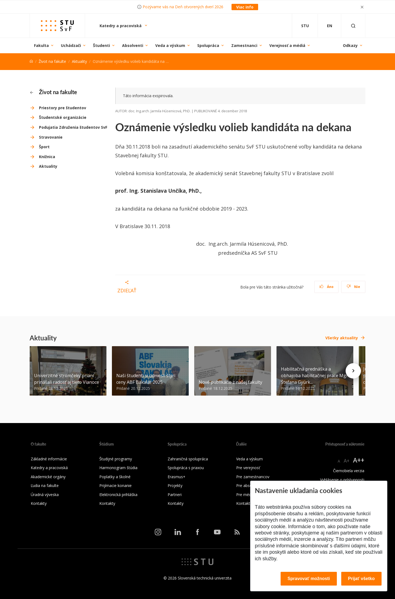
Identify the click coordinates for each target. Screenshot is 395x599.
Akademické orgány (48, 476)
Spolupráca (208, 45)
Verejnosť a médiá (287, 45)
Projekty (175, 485)
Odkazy (350, 45)
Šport (44, 146)
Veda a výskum (170, 45)
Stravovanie (51, 137)
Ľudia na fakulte (45, 485)
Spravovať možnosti (308, 578)
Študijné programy (115, 458)
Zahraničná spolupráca (188, 458)
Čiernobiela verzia (348, 470)
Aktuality (79, 61)
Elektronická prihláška (118, 494)
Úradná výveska (45, 494)
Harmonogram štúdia (118, 467)
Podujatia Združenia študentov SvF (73, 127)
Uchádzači (71, 45)
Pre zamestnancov (252, 476)
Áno (326, 286)
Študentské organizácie (62, 117)
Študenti (101, 45)
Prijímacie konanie (115, 485)
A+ (346, 460)
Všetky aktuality (341, 337)
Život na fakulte (52, 61)
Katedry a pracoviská (121, 25)
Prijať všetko (361, 578)
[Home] (31, 61)
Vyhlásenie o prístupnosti (342, 479)
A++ (358, 459)
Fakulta (41, 45)
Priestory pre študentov (62, 107)
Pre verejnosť (248, 467)
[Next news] (353, 371)
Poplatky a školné (115, 476)
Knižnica (47, 156)
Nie (353, 286)
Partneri (175, 494)
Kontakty (39, 503)
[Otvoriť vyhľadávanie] (353, 26)
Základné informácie (49, 458)
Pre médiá (245, 494)
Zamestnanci (244, 45)
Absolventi (132, 45)
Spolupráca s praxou (186, 467)
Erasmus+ (176, 476)
